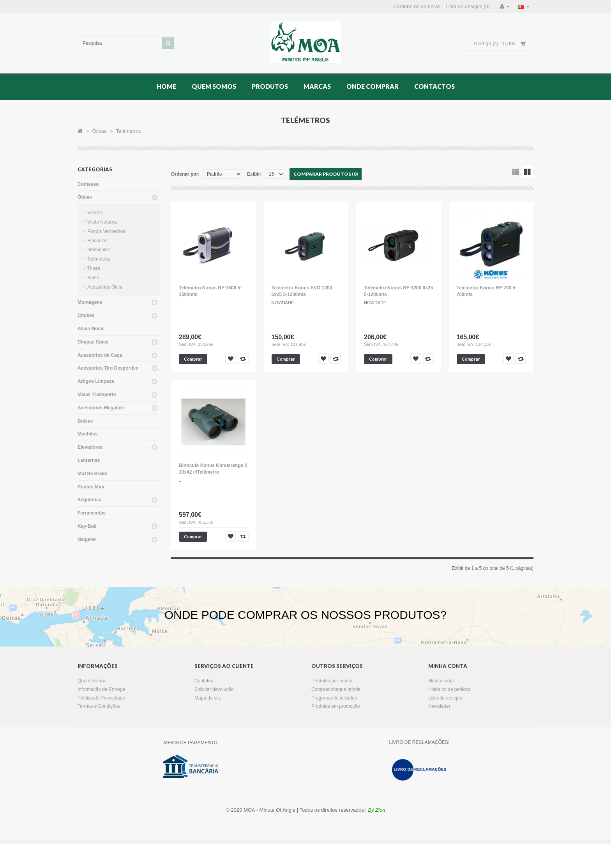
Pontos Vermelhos (106, 231)
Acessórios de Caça (100, 355)
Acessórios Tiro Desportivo (108, 368)
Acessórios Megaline (101, 408)
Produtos (270, 86)
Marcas (317, 86)
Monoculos (98, 249)
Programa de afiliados (334, 698)
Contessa (88, 184)
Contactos (434, 86)
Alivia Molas (91, 328)
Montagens (90, 302)
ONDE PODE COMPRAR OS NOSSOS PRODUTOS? (305, 614)
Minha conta (441, 681)
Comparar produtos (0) (325, 174)
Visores (95, 212)
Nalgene (87, 539)
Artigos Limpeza (96, 381)
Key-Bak (87, 526)
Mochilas (87, 434)
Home (166, 86)
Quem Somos (214, 86)
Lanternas (89, 460)
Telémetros (128, 131)
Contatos (203, 681)
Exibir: (254, 174)
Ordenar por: (185, 174)
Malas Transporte (97, 394)
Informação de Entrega (101, 689)
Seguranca (89, 499)
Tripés (93, 268)
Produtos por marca (331, 681)
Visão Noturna (102, 222)
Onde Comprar (372, 86)
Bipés (93, 277)
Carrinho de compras (416, 6)
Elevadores (90, 447)
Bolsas (85, 421)
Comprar (193, 358)
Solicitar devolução (214, 689)
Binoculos (97, 240)
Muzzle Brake (92, 473)
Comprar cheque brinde (335, 689)
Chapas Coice (93, 342)
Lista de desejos (445, 698)
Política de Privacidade (101, 698)
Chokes (86, 315)
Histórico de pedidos (449, 689)
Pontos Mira (91, 487)
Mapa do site (207, 698)
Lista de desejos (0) (468, 6)
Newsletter (439, 706)
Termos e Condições (99, 706)
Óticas (99, 131)
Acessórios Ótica (104, 287)
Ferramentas (92, 513)
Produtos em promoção (335, 706)
